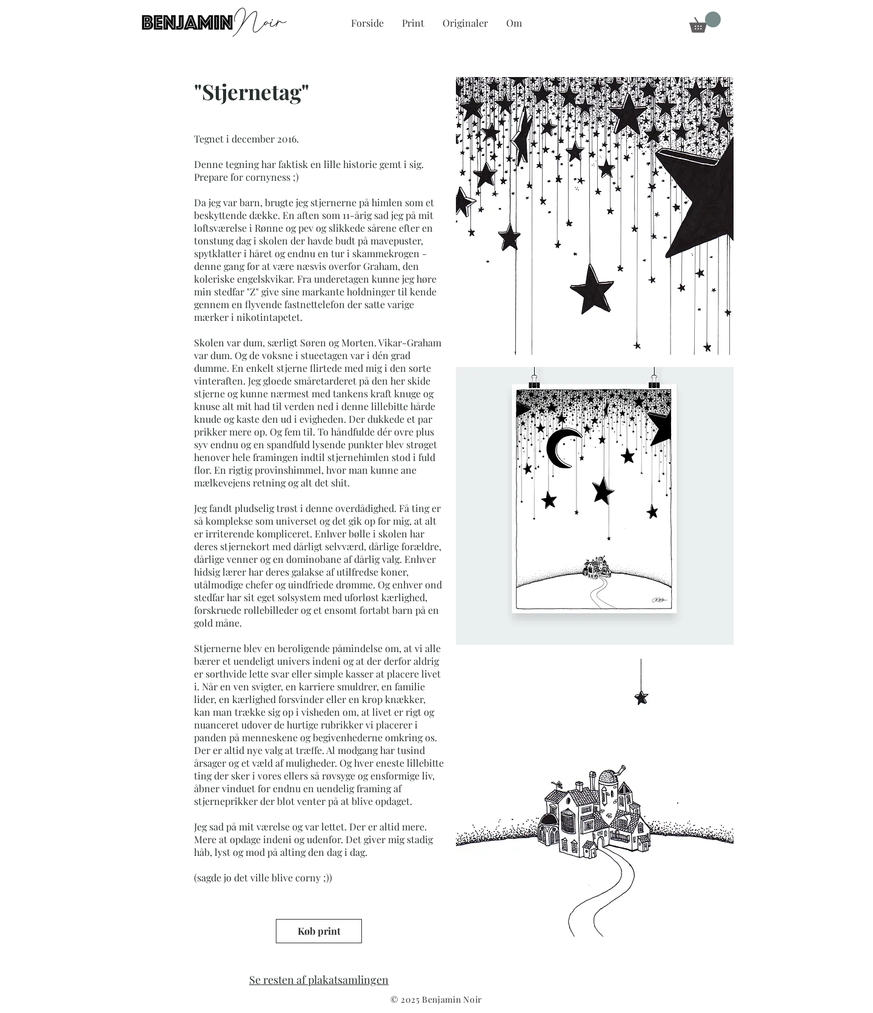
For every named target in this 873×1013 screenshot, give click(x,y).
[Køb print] (319, 931)
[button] (705, 22)
